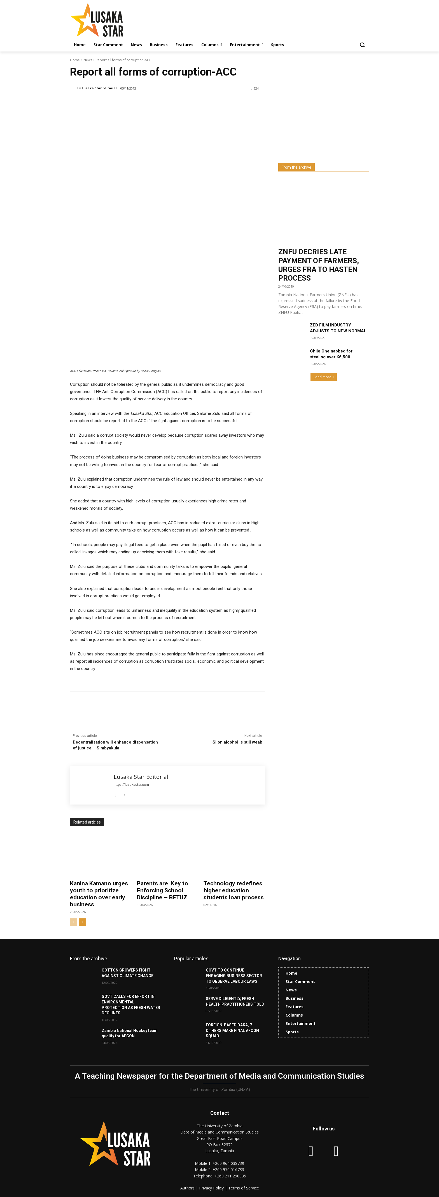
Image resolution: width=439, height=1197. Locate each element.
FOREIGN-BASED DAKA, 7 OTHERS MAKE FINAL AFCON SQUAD (232, 1030)
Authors (188, 1188)
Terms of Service (243, 1188)
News (87, 60)
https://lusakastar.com (131, 785)
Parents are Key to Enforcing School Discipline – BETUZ (162, 890)
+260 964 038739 (228, 1163)
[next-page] (82, 922)
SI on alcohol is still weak (237, 742)
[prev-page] (73, 922)
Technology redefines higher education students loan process (234, 890)
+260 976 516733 (228, 1169)
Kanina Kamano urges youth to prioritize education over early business (99, 894)
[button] (362, 44)
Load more (324, 377)
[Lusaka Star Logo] (115, 20)
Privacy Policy (212, 1188)
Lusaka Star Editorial (99, 88)
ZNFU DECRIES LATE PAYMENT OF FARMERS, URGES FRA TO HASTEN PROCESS (318, 265)
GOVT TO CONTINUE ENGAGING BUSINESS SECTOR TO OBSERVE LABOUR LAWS (234, 975)
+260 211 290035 (230, 1176)
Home (75, 60)
